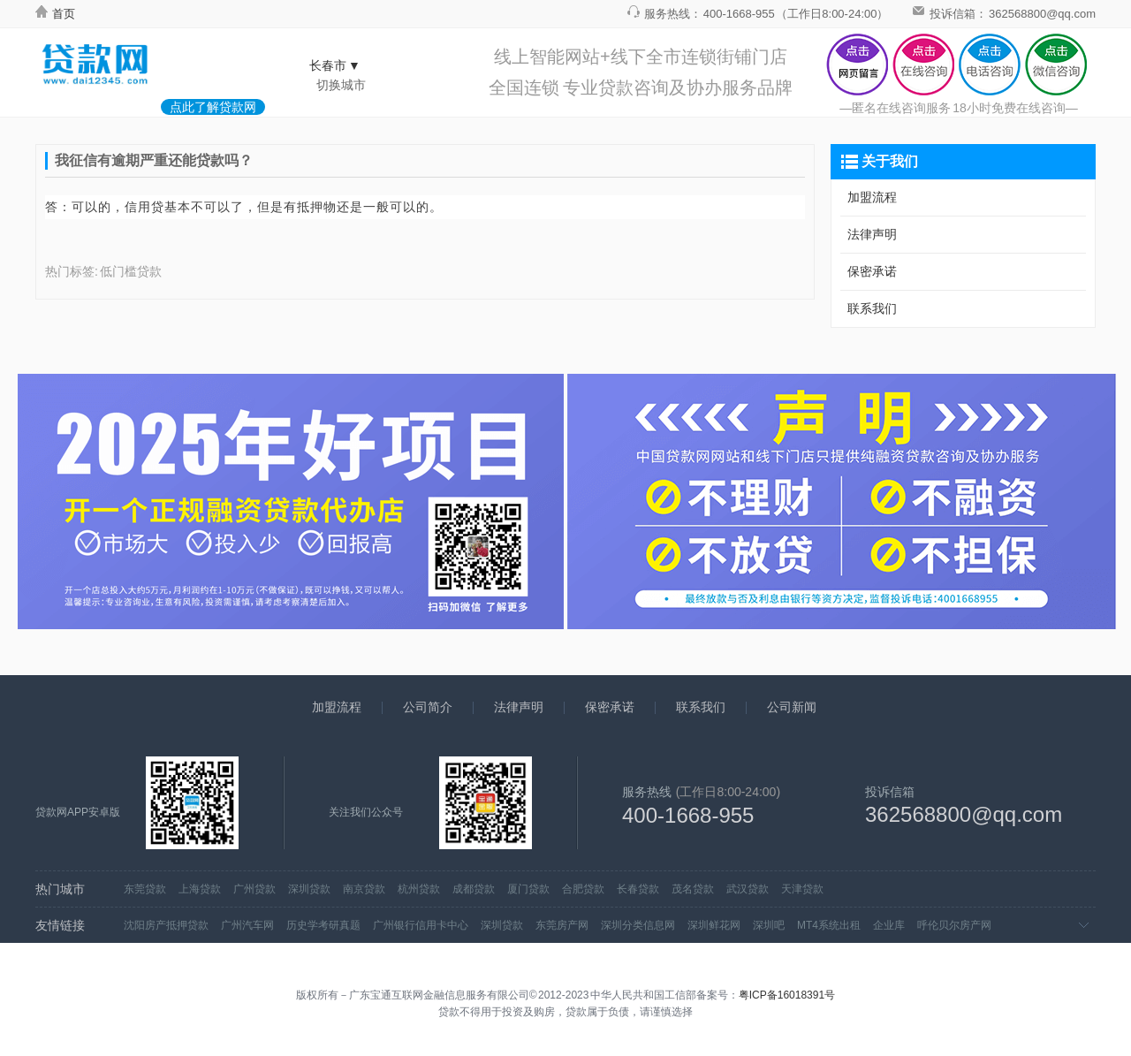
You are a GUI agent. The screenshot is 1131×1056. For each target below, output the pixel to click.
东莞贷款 (145, 889)
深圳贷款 (309, 889)
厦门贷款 (528, 889)
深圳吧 (769, 925)
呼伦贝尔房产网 (954, 925)
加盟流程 (872, 197)
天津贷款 (802, 889)
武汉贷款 (747, 889)
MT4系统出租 (829, 925)
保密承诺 (872, 271)
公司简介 (427, 707)
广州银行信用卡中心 (420, 925)
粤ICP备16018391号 (787, 995)
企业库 (889, 925)
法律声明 (872, 234)
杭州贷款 (419, 889)
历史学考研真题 (323, 925)
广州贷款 (254, 889)
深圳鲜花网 (713, 925)
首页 (55, 13)
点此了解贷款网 (213, 107)
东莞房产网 (561, 925)
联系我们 (872, 308)
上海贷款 (199, 889)
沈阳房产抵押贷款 (166, 925)
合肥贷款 (583, 889)
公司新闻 (791, 707)
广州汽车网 (247, 925)
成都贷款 (473, 889)
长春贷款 (638, 889)
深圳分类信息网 (638, 925)
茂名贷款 (693, 889)
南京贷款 (364, 889)
